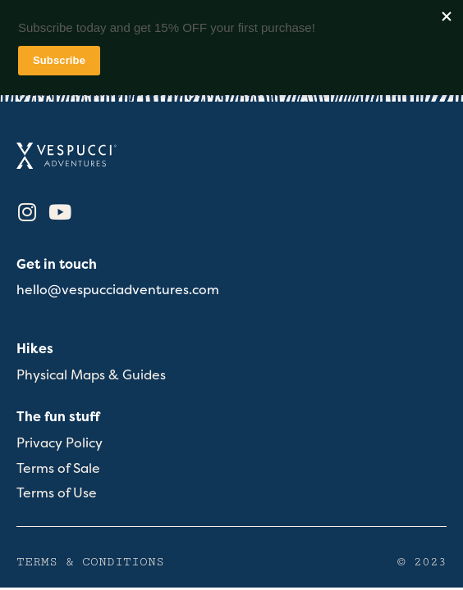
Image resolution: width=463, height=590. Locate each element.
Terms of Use (56, 493)
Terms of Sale (58, 468)
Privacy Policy (59, 443)
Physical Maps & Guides (91, 375)
